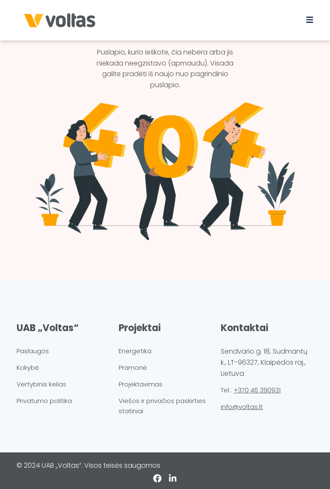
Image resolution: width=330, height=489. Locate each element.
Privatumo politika (44, 400)
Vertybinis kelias (41, 384)
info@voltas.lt (242, 406)
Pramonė (133, 367)
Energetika (135, 350)
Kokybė (28, 367)
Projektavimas (140, 384)
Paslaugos (33, 350)
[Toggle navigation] (309, 20)
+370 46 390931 (257, 390)
